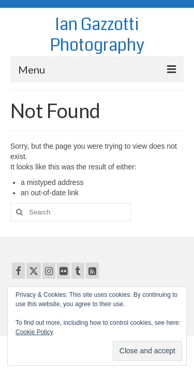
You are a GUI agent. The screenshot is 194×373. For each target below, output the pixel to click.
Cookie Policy (34, 332)
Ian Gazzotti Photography (97, 35)
